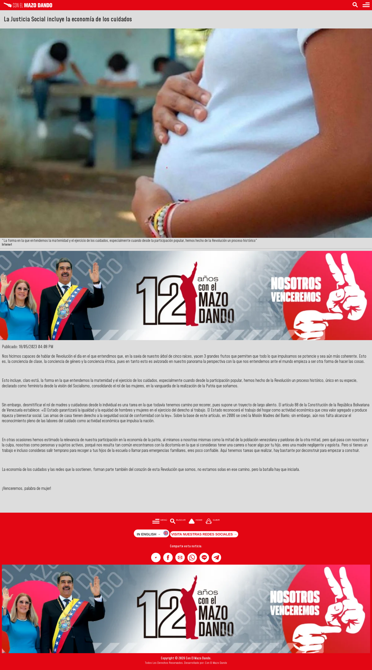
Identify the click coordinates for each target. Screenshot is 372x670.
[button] (156, 557)
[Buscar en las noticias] (355, 5)
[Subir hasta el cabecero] (212, 521)
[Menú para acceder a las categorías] (366, 5)
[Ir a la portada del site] (195, 521)
